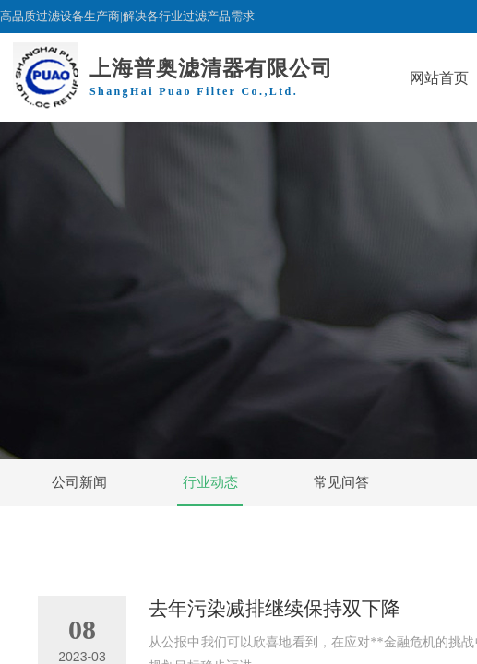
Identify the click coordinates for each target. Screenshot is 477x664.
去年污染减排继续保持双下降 (274, 609)
